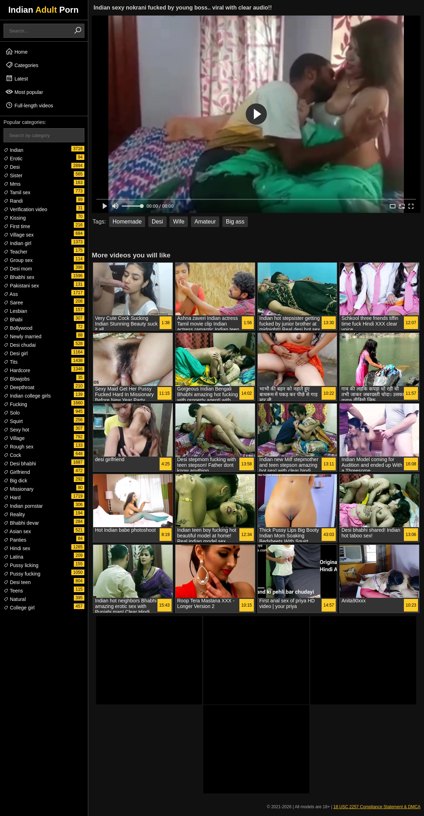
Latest (16, 78)
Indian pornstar (23, 506)
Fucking (15, 404)
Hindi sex (17, 548)
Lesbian (15, 311)
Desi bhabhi (20, 463)
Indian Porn (43, 9)
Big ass (235, 222)
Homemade (127, 222)
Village (14, 438)
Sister (13, 175)
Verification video (25, 209)
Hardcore (17, 370)
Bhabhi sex (19, 277)
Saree (13, 302)
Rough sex (19, 446)
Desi (12, 167)
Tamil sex (17, 192)
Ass (11, 294)
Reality (14, 514)
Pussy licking (21, 565)
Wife (178, 222)
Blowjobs (17, 379)
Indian (13, 150)
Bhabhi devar (21, 523)
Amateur (205, 222)
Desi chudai (20, 345)
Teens (13, 591)
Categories (21, 65)
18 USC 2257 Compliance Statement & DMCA (376, 806)
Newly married (22, 336)
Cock (12, 455)
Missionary (19, 489)
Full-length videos (29, 105)
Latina (13, 557)
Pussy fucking (22, 574)
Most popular (24, 92)
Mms (12, 184)
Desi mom (18, 269)
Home (16, 51)
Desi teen (17, 582)
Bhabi (13, 319)
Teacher (15, 252)
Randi (13, 201)
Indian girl (17, 243)
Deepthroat (19, 387)
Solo (12, 413)
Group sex (18, 260)
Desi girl (16, 353)
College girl (19, 607)
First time (17, 226)
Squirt (13, 421)
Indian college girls (27, 396)
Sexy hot (16, 430)
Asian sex (17, 531)
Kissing (15, 218)
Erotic (13, 158)
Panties (15, 540)
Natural (15, 599)
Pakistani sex (21, 285)
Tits (11, 362)
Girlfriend (17, 472)
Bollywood (18, 328)
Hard (12, 497)
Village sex (19, 235)
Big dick (15, 480)
